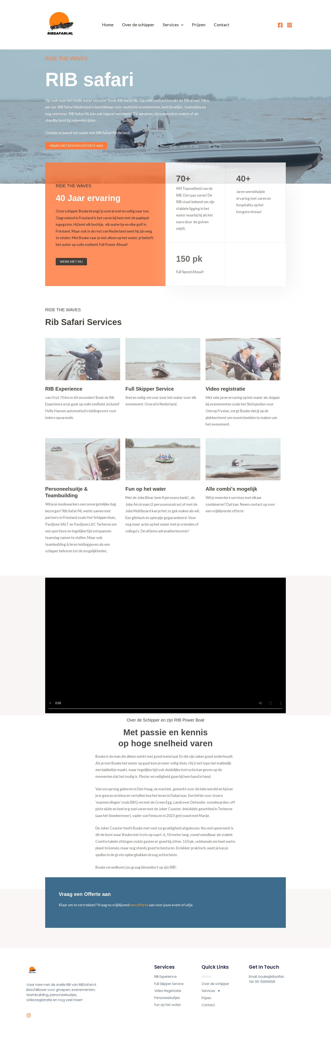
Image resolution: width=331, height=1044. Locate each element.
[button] (181, 24)
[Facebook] (280, 25)
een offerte (139, 905)
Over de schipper (138, 24)
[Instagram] (289, 25)
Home (108, 24)
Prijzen (198, 24)
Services (173, 24)
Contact (221, 24)
